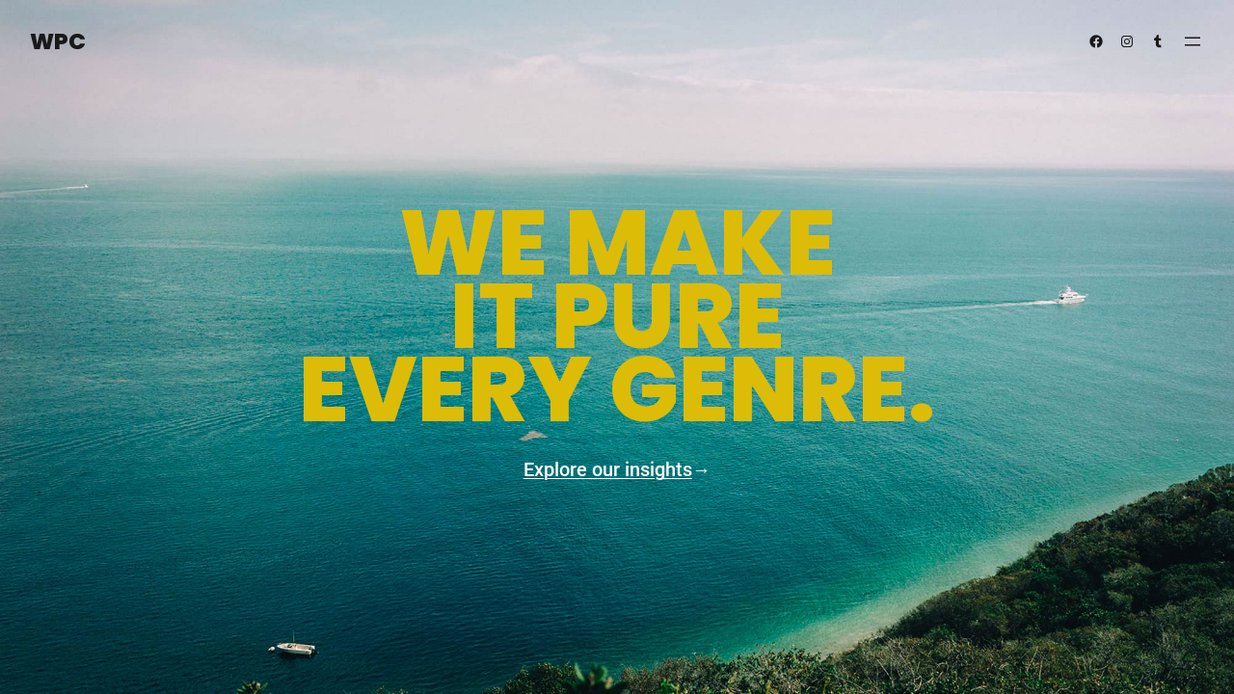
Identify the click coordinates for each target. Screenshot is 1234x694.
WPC (58, 41)
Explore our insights (607, 470)
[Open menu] (1192, 41)
